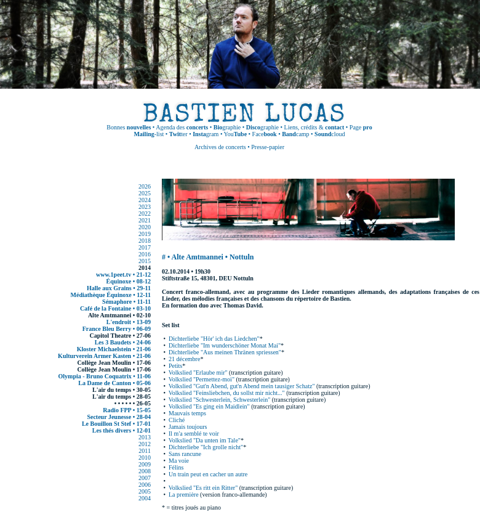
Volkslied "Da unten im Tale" (205, 440)
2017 (144, 247)
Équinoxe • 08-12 (128, 281)
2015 (144, 261)
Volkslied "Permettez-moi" (201, 379)
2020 (144, 227)
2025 (144, 193)
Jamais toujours (188, 426)
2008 (144, 471)
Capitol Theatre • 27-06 (120, 335)
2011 (144, 450)
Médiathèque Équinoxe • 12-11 (111, 294)
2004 (144, 498)
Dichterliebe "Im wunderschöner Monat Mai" (225, 345)
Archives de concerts (220, 147)
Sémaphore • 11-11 (126, 301)
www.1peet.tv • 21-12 (123, 274)
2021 (144, 220)
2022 (144, 213)
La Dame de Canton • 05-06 (114, 383)
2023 (144, 206)
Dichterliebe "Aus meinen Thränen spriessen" (225, 352)
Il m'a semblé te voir (194, 433)
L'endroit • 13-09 (128, 322)
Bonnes (128, 127)
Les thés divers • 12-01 (121, 430)
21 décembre (184, 359)
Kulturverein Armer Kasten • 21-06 (104, 355)
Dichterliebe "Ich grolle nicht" (206, 447)
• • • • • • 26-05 (132, 403)
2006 (144, 484)
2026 (144, 186)
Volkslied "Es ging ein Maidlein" (209, 406)
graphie (227, 127)
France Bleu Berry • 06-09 (116, 328)
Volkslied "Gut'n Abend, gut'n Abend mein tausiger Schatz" (242, 386)
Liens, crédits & (314, 127)
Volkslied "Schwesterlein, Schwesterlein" (219, 399)
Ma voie (179, 460)
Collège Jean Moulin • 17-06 (114, 362)
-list (149, 134)
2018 (144, 240)
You (235, 134)
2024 (144, 200)
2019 (144, 233)
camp (295, 134)
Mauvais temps (187, 413)
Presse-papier (267, 147)
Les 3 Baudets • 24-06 (123, 342)
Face (264, 134)
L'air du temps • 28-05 (121, 396)
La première (184, 494)
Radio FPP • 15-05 (127, 410)
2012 (144, 444)
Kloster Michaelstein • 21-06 (114, 349)
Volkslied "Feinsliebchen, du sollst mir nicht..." (227, 392)
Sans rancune (185, 453)
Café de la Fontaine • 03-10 (115, 308)
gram (205, 134)
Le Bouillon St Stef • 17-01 (116, 423)
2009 (144, 464)
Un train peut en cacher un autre (208, 474)
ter (178, 134)
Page (361, 127)
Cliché (177, 420)
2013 (144, 437)
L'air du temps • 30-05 (121, 389)
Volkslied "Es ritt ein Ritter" (203, 487)
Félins (176, 467)
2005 (144, 491)
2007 (144, 477)
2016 (144, 254)
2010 (144, 457)
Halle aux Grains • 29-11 (119, 288)
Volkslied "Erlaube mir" (198, 372)
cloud (329, 134)
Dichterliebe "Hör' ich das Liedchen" (214, 338)
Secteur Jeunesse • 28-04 (119, 416)
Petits (175, 365)
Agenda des (182, 127)
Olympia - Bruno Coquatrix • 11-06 (104, 376)
